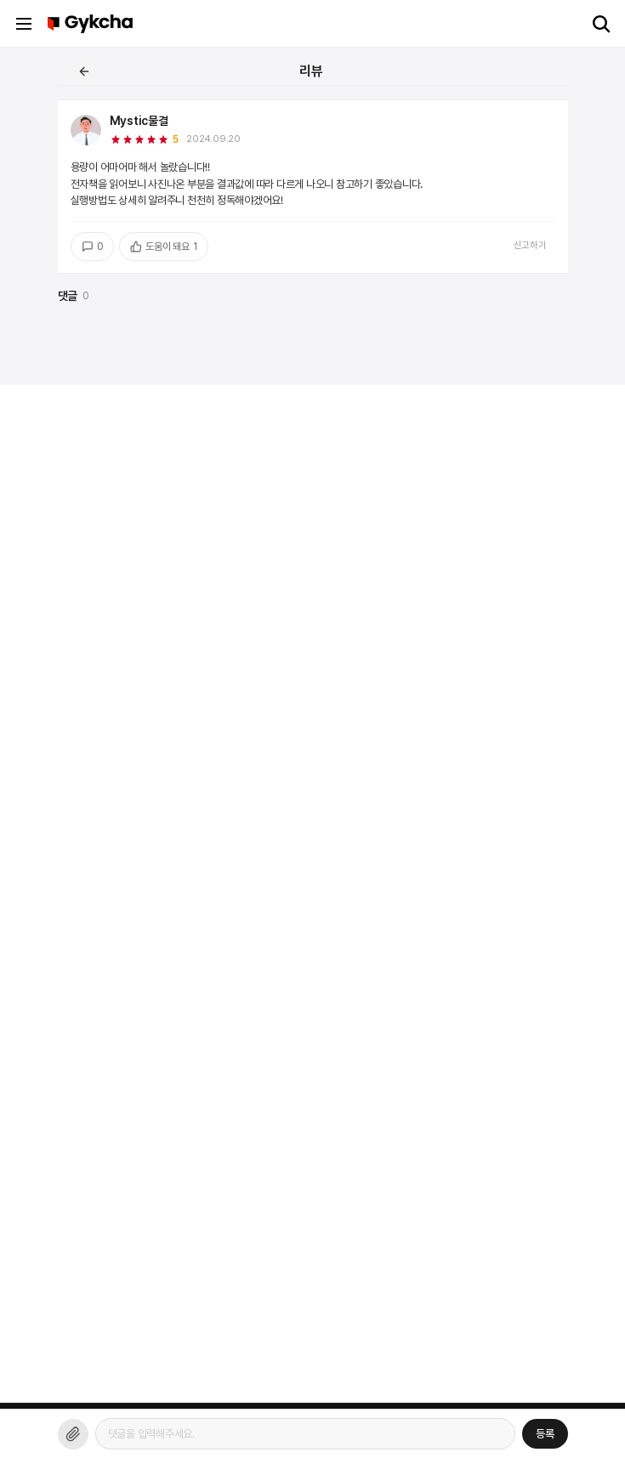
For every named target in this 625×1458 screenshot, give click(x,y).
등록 (545, 1433)
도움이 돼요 (163, 246)
